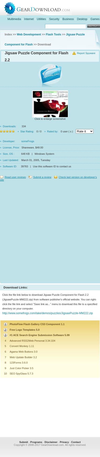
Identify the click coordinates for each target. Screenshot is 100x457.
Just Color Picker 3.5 (21, 368)
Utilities (41, 19)
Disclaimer (51, 442)
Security (54, 19)
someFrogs (27, 141)
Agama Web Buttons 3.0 (24, 351)
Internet (29, 19)
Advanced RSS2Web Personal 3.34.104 (32, 340)
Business (68, 19)
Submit (23, 442)
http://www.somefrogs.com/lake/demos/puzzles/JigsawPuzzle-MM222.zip (47, 313)
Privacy (64, 442)
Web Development (29, 34)
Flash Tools (53, 34)
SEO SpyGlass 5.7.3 (21, 373)
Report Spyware (86, 53)
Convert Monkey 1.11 (22, 346)
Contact (76, 442)
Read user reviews (15, 177)
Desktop (82, 19)
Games (95, 19)
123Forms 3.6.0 (19, 362)
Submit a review (42, 177)
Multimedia (14, 19)
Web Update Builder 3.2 (23, 357)
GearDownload (54, 8)
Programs (36, 442)
